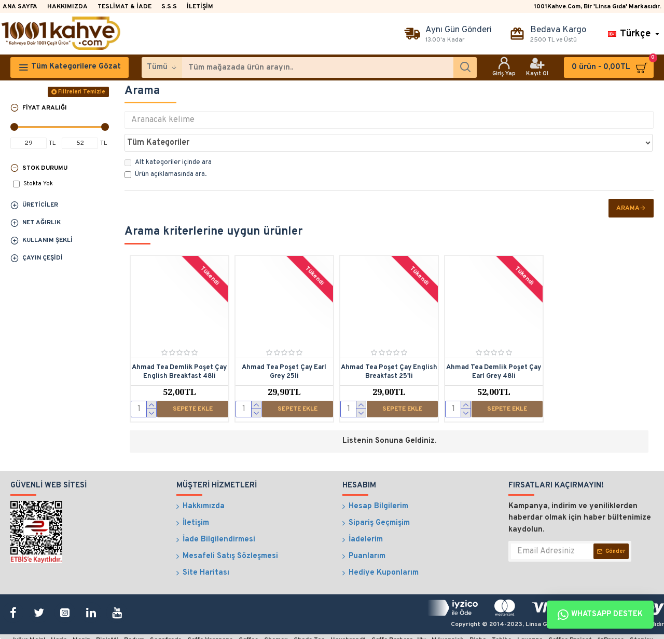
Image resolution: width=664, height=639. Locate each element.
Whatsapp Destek (600, 614)
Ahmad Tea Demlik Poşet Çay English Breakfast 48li (179, 349)
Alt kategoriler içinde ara (168, 139)
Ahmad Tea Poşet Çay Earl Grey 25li (284, 349)
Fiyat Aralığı (44, 108)
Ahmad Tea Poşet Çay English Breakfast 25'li (389, 349)
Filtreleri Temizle (81, 92)
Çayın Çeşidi (42, 258)
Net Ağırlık (41, 223)
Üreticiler (40, 205)
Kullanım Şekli (47, 240)
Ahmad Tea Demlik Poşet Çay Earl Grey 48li (493, 349)
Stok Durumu (44, 168)
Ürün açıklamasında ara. (165, 151)
